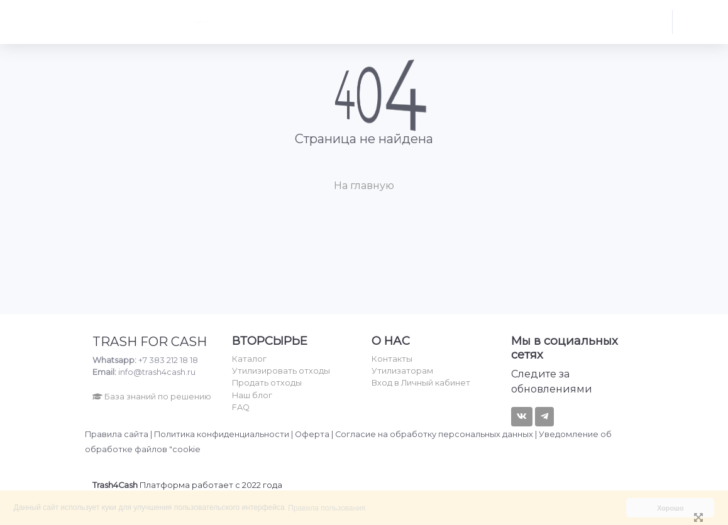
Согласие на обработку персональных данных (434, 434)
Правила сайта (116, 434)
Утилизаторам (402, 371)
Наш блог (252, 395)
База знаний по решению (151, 396)
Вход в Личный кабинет (421, 382)
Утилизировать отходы (281, 371)
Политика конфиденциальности (221, 434)
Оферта (312, 434)
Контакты (392, 359)
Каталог (249, 359)
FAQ (241, 407)
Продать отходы (267, 382)
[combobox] (249, 22)
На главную (364, 186)
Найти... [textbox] (149, 22)
